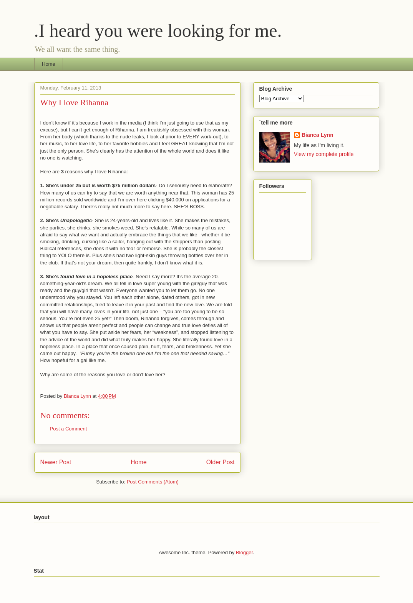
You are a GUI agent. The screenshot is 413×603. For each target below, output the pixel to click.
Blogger (244, 552)
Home (48, 64)
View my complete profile (323, 154)
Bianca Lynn (317, 135)
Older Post (220, 462)
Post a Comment (68, 429)
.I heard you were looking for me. (158, 30)
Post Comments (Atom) (153, 482)
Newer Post (55, 462)
